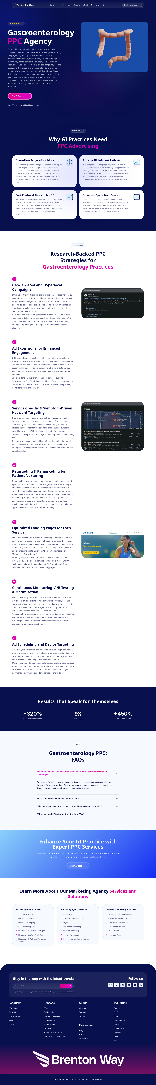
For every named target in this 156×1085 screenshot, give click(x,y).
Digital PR (48, 1028)
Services (54, 5)
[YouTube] (135, 985)
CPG (116, 1012)
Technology (66, 5)
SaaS (116, 1040)
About (85, 5)
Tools (81, 1034)
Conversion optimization (55, 1036)
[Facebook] (110, 985)
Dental (117, 1016)
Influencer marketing (53, 1032)
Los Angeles (14, 1016)
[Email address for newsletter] (37, 986)
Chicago (12, 1024)
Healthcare (119, 1028)
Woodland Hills (15, 1008)
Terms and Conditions (66, 992)
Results (77, 5)
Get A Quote (78, 866)
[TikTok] (116, 985)
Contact (82, 1016)
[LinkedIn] (129, 985)
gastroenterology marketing (24, 676)
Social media (49, 1024)
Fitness (117, 1024)
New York (13, 1020)
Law (116, 1036)
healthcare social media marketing (27, 567)
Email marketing (51, 1020)
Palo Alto (13, 1012)
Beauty (117, 1008)
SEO (46, 1008)
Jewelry (117, 1032)
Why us (82, 1008)
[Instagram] (122, 985)
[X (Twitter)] (141, 985)
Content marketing (52, 1016)
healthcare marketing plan (52, 623)
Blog (104, 5)
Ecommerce (119, 1020)
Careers (82, 1012)
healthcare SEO (45, 450)
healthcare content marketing (59, 507)
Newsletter (95, 5)
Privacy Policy (49, 992)
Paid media (49, 1012)
